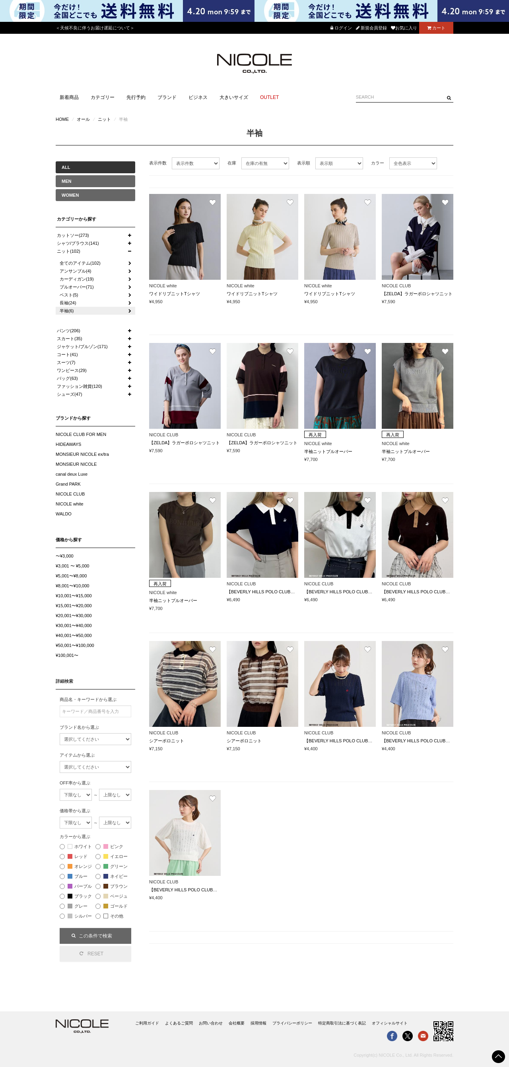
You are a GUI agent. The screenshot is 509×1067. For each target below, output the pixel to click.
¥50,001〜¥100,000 (75, 645)
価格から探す (69, 539)
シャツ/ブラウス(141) (78, 243)
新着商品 (69, 97)
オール (83, 119)
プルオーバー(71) (77, 287)
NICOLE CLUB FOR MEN (81, 434)
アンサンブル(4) (75, 271)
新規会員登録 (371, 27)
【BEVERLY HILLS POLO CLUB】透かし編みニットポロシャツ (289, 591)
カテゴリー (103, 97)
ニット (104, 119)
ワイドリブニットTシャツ (174, 293)
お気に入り (404, 27)
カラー (377, 163)
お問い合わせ (211, 1023)
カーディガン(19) (77, 279)
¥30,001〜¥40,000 (74, 625)
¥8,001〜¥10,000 (72, 585)
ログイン (341, 27)
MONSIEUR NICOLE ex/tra (82, 454)
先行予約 (136, 97)
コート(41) (67, 354)
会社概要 (237, 1023)
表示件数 (158, 163)
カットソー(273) (73, 235)
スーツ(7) (66, 362)
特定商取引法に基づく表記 (342, 1023)
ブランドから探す (73, 418)
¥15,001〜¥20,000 (74, 605)
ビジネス (198, 97)
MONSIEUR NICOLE (76, 464)
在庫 (231, 163)
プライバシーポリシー (292, 1023)
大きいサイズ (234, 97)
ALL (66, 167)
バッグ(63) (67, 378)
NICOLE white (70, 504)
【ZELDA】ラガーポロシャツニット (417, 293)
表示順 (303, 163)
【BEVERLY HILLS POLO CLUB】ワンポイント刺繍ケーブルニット (371, 740)
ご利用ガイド (147, 1023)
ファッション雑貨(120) (79, 386)
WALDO (64, 513)
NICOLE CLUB (70, 494)
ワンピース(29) (72, 370)
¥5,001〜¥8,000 (71, 575)
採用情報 (258, 1023)
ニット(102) (68, 251)
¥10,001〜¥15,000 (74, 595)
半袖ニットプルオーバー (328, 451)
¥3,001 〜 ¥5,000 (72, 566)
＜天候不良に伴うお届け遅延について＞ (95, 27)
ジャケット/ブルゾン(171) (82, 346)
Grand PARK (68, 484)
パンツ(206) (68, 330)
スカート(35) (69, 338)
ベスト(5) (69, 294)
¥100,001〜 (67, 655)
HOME (62, 119)
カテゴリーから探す (76, 219)
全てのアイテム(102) (80, 263)
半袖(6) (67, 310)
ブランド (167, 97)
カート (436, 27)
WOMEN (70, 195)
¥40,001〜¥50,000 (74, 635)
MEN (66, 181)
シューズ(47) (69, 394)
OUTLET (269, 97)
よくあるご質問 (179, 1023)
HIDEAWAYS (68, 444)
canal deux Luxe (71, 474)
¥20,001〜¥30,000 (74, 615)
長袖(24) (68, 302)
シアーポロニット (166, 740)
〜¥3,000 (65, 556)
